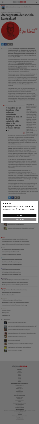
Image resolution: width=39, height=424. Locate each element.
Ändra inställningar (19, 219)
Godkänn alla (19, 215)
